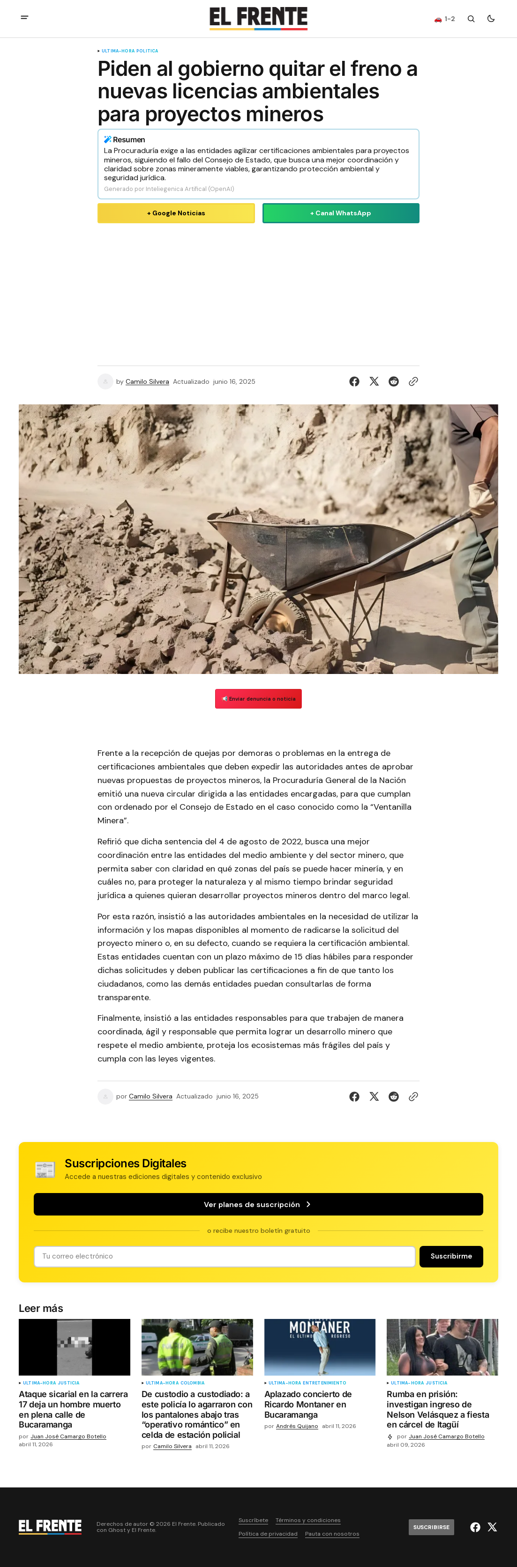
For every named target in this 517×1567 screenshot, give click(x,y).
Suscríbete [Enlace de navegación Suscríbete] (253, 1520)
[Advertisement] (258, 292)
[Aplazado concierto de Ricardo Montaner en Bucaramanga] (320, 1406)
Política (147, 51)
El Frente (143, 1530)
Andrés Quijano (297, 1426)
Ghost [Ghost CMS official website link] (117, 1530)
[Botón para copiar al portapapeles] (412, 381)
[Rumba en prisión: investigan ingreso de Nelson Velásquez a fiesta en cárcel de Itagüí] (442, 1411)
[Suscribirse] (451, 1256)
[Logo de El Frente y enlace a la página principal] (259, 18)
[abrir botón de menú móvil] (24, 18)
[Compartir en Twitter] (374, 381)
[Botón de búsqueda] (471, 18)
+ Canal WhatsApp (340, 213)
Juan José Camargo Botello (68, 1437)
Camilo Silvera (147, 382)
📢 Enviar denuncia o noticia (258, 699)
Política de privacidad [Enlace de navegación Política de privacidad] (268, 1534)
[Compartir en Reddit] (394, 381)
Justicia (68, 1383)
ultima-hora (118, 51)
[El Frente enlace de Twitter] (491, 1527)
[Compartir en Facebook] (356, 381)
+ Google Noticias (176, 213)
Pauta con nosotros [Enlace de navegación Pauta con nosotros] (332, 1534)
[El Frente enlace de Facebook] (476, 1527)
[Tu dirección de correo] (225, 1256)
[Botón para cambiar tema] (490, 18)
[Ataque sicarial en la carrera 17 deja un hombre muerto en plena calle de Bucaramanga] (74, 1411)
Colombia (192, 1383)
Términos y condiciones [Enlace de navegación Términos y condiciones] (308, 1520)
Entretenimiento (324, 1383)
